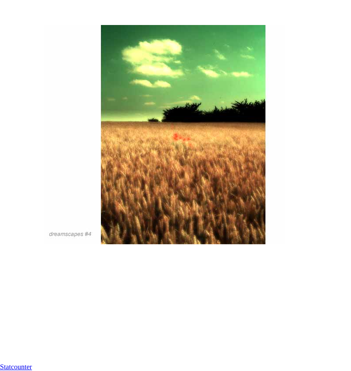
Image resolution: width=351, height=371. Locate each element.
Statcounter (16, 367)
